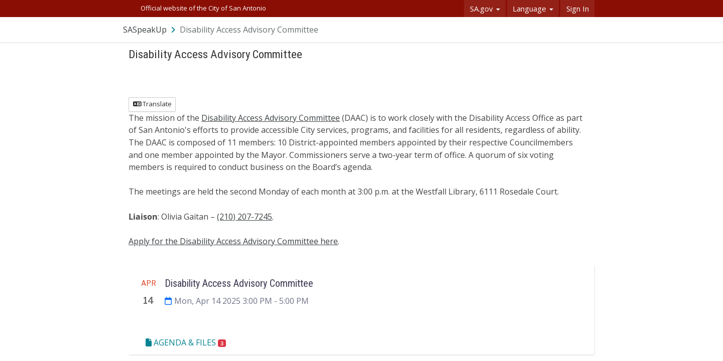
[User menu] (587, 29)
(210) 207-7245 (244, 216)
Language (533, 9)
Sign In (577, 9)
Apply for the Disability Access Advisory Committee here (233, 241)
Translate (152, 103)
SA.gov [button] (485, 9)
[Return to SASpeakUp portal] (150, 29)
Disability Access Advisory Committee (270, 117)
